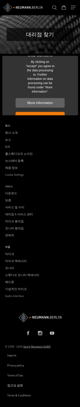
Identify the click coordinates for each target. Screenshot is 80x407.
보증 (8, 200)
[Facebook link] (28, 333)
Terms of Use (15, 375)
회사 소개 (11, 132)
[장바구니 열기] (63, 7)
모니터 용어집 (14, 228)
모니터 (9, 268)
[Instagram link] (40, 333)
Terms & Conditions (19, 395)
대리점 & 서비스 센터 (19, 214)
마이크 (9, 254)
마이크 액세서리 (16, 261)
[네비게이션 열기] (73, 7)
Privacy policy (15, 365)
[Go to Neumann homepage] (40, 317)
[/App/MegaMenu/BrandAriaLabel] (22, 7)
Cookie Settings (14, 174)
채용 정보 (11, 167)
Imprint (11, 355)
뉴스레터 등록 (14, 160)
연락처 (9, 235)
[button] (54, 7)
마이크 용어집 (14, 221)
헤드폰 (9, 282)
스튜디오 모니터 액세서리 (22, 275)
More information (40, 103)
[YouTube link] (52, 333)
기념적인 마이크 (16, 289)
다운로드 (11, 193)
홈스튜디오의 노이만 (19, 153)
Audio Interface (14, 296)
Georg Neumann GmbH (37, 346)
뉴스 (8, 139)
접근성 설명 (15, 385)
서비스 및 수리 (14, 207)
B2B (7, 146)
